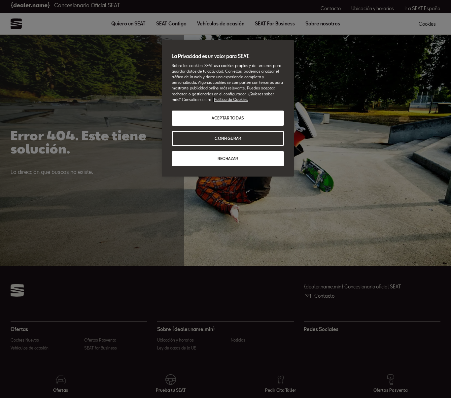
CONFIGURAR (228, 138)
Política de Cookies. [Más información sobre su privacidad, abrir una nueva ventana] (231, 99)
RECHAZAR (228, 158)
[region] (228, 108)
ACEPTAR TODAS (228, 118)
